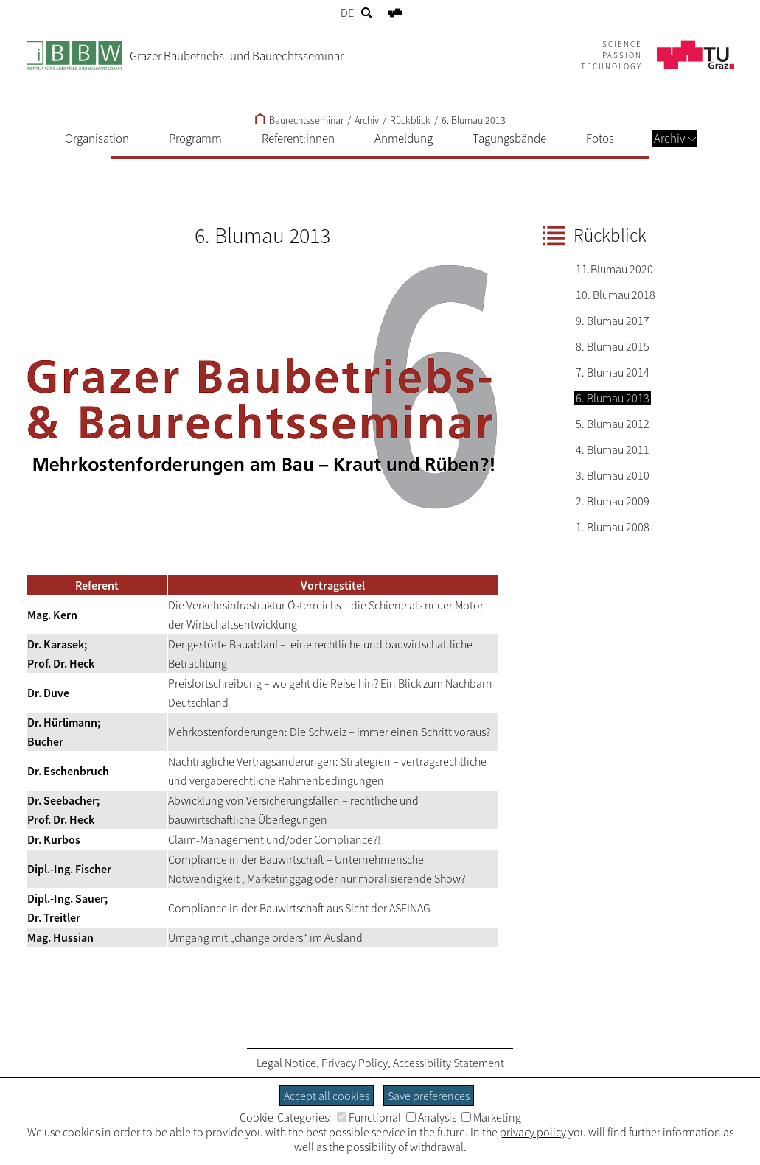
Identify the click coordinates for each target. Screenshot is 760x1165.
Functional (369, 1117)
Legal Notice (286, 1062)
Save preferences (429, 1095)
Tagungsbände (509, 138)
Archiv (675, 138)
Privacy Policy (354, 1062)
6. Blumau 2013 (474, 120)
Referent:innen (298, 138)
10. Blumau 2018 (615, 294)
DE (347, 12)
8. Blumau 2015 (612, 346)
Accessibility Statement (448, 1062)
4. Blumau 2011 (612, 449)
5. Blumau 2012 (612, 423)
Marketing (491, 1117)
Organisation (97, 138)
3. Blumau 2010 (612, 475)
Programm (195, 138)
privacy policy (533, 1131)
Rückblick (410, 120)
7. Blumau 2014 (612, 372)
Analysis (431, 1117)
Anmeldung (403, 138)
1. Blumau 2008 (612, 526)
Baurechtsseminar (299, 120)
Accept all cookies (326, 1095)
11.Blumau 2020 (614, 269)
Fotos (600, 138)
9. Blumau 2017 (612, 320)
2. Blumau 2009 (612, 501)
